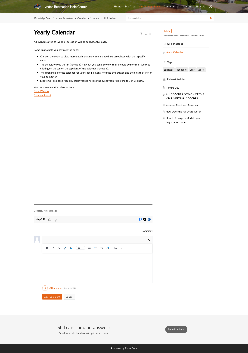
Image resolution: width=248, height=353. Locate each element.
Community (171, 6)
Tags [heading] (169, 62)
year (192, 69)
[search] (170, 18)
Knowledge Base (149, 6)
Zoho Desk (131, 348)
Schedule (94, 18)
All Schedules (110, 18)
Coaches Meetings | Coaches (182, 105)
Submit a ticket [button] (176, 329)
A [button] (149, 240)
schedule (181, 69)
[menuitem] (117, 6)
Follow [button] (167, 31)
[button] (210, 6)
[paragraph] (93, 123)
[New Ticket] (176, 329)
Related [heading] (176, 79)
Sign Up (200, 6)
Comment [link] (147, 231)
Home (117, 6)
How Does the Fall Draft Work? (183, 111)
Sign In (186, 6)
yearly (201, 69)
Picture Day (172, 87)
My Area (130, 6)
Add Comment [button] (52, 296)
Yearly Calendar (174, 52)
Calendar (81, 18)
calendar (168, 69)
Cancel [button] (69, 296)
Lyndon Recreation (64, 18)
